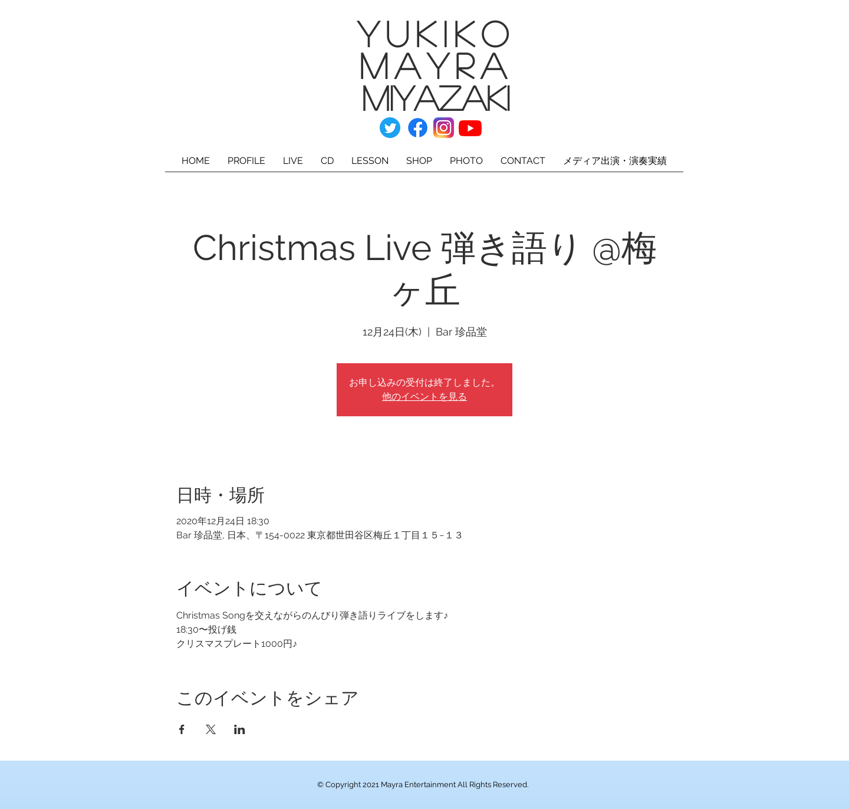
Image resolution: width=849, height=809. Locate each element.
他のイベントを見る (424, 396)
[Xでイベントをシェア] (210, 729)
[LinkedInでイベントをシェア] (239, 729)
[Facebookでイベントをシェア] (181, 729)
